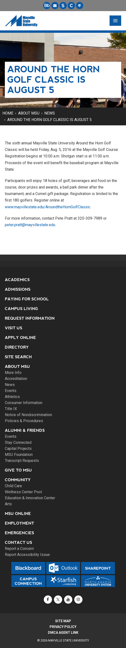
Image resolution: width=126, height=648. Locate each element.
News (49, 113)
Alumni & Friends (25, 430)
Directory (17, 347)
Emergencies (19, 533)
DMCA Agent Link (63, 632)
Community (18, 480)
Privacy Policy (63, 627)
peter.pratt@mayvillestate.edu (30, 225)
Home (7, 113)
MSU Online (18, 513)
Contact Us (18, 542)
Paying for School (27, 299)
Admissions (17, 289)
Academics (17, 279)
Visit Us (13, 328)
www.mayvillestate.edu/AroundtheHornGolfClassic (47, 207)
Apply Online (20, 337)
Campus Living (21, 308)
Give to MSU (18, 470)
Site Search (18, 357)
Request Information (30, 318)
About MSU (28, 113)
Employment (19, 523)
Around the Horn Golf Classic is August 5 (49, 119)
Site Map (63, 621)
